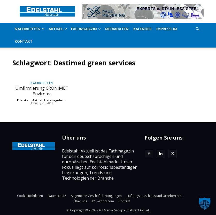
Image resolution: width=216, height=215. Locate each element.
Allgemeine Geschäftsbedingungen (96, 196)
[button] (197, 29)
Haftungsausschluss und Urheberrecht (155, 196)
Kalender (142, 28)
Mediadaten (117, 28)
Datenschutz (57, 196)
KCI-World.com (103, 201)
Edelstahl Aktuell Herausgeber (40, 100)
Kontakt (24, 41)
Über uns (80, 201)
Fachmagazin (86, 28)
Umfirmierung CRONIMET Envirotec (41, 91)
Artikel (58, 28)
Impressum (166, 28)
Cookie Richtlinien (30, 196)
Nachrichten (29, 28)
